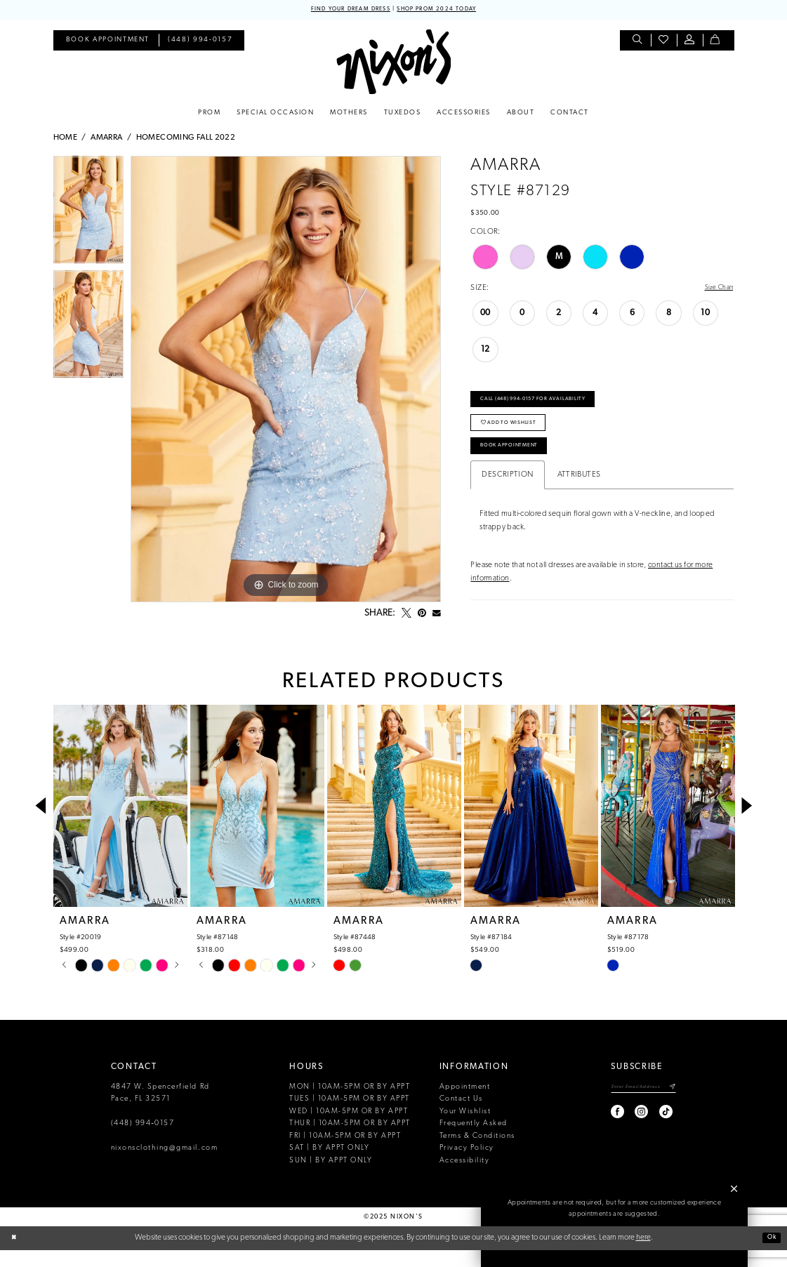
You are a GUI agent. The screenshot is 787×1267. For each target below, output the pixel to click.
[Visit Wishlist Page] (664, 42)
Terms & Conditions (477, 1153)
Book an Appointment (615, 1238)
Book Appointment (519, 465)
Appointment (465, 1104)
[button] (690, 42)
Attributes (579, 496)
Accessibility (464, 1177)
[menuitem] (108, 42)
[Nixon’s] (393, 63)
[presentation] (120, 823)
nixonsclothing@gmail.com (164, 1165)
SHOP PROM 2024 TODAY (448, 10)
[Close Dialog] (15, 1255)
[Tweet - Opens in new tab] (406, 616)
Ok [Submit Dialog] (769, 1254)
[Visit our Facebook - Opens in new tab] (600, 1132)
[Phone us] (200, 42)
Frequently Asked (473, 1141)
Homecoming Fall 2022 (186, 139)
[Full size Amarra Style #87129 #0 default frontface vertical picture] (285, 381)
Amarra (106, 139)
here (643, 1254)
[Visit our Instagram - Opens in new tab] (623, 1132)
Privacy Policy (466, 1165)
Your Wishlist (465, 1129)
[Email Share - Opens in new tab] (436, 615)
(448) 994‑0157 (143, 1141)
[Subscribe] (671, 1106)
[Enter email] (634, 1106)
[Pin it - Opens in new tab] (422, 616)
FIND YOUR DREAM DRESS (339, 10)
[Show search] (638, 42)
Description (507, 496)
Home (65, 139)
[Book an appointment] (108, 42)
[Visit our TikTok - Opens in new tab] (647, 1132)
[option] (88, 215)
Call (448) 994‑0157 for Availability (549, 407)
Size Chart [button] (716, 290)
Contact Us (461, 1116)
